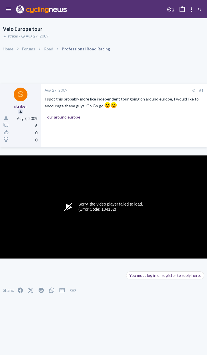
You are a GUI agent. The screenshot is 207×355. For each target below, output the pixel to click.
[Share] (193, 91)
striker (12, 36)
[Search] (199, 10)
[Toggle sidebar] (191, 9)
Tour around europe (62, 117)
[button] (9, 10)
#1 (201, 90)
